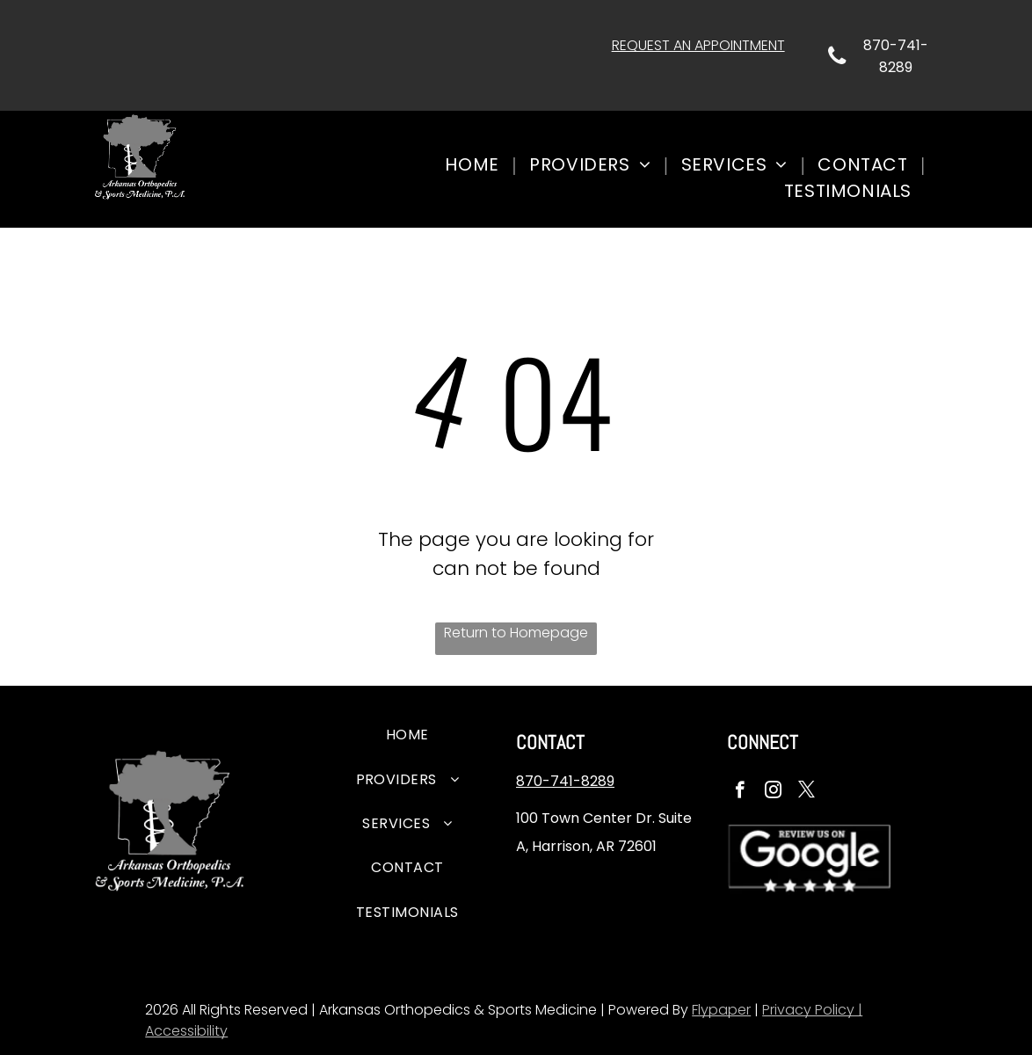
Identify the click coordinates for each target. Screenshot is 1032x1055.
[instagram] (773, 792)
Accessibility (186, 1031)
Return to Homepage (516, 632)
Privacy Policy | (812, 1010)
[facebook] (739, 792)
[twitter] (806, 792)
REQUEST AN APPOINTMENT (698, 45)
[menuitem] (474, 164)
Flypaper (721, 1010)
